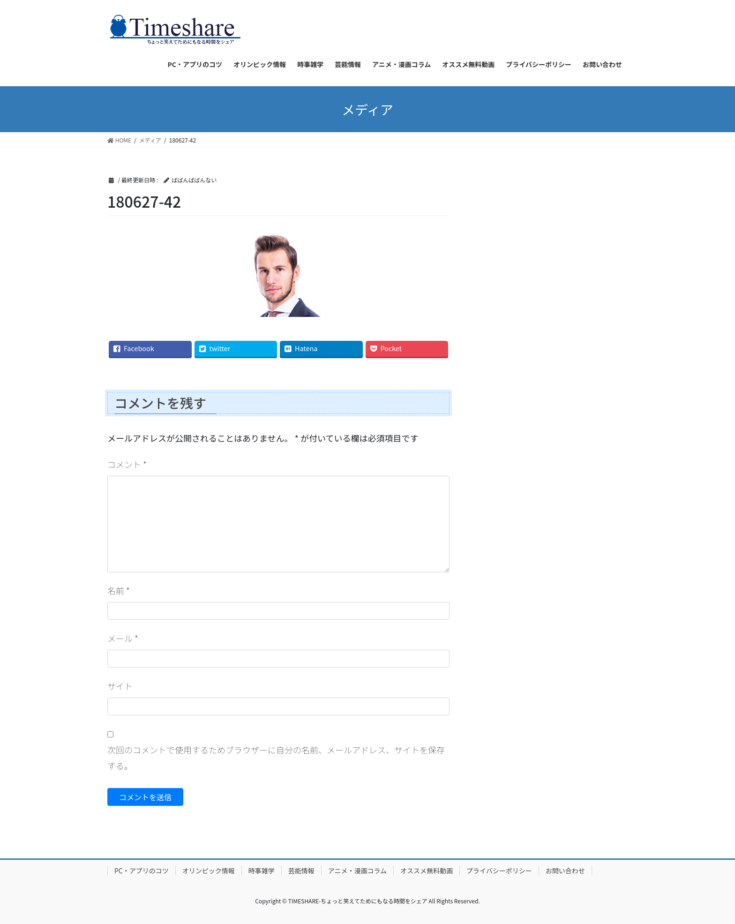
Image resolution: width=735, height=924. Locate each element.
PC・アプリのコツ (141, 870)
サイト (120, 686)
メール (122, 638)
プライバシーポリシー (499, 870)
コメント (127, 464)
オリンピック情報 (208, 870)
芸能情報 (301, 870)
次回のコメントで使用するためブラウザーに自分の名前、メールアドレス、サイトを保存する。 (276, 758)
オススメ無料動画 (426, 870)
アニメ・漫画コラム (357, 870)
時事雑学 (261, 870)
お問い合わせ (565, 870)
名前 (118, 590)
